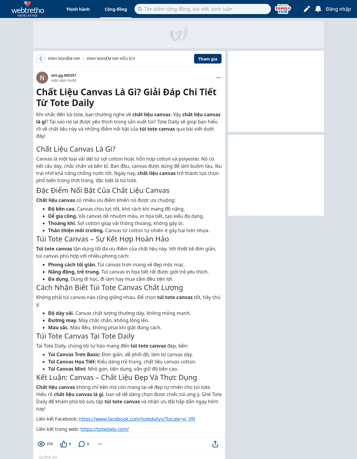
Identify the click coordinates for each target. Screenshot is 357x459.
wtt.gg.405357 (63, 75)
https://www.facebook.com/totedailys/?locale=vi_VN (137, 419)
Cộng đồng (116, 9)
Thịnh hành (78, 9)
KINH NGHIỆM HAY (64, 58)
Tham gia (207, 59)
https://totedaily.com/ (104, 429)
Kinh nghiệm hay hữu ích (111, 58)
